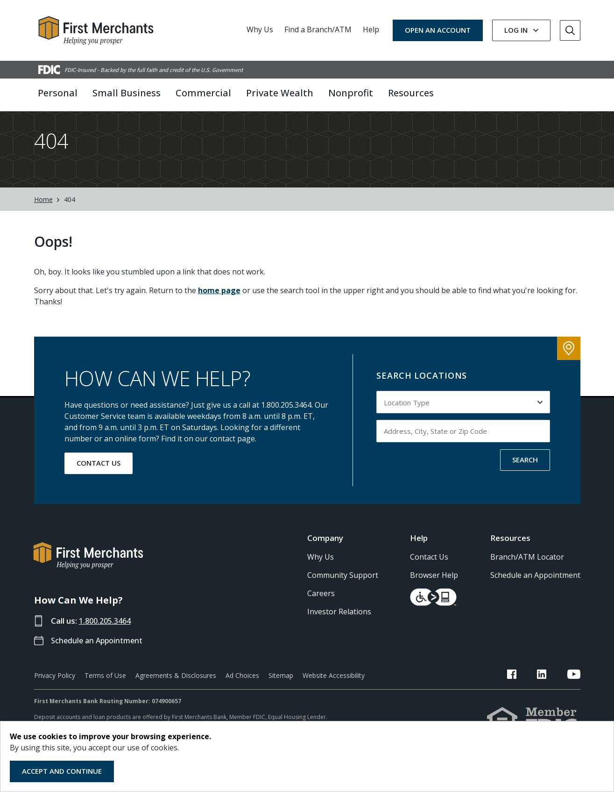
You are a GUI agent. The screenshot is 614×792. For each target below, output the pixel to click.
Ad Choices (242, 691)
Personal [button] (58, 92)
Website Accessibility (334, 691)
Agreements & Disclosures (175, 691)
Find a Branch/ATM (318, 29)
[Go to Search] (570, 30)
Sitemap (280, 691)
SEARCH (525, 476)
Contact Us (429, 573)
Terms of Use (105, 691)
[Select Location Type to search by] (463, 418)
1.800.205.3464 (107, 637)
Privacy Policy (54, 691)
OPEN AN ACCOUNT (438, 30)
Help (371, 29)
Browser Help (434, 591)
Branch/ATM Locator (527, 573)
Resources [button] (411, 92)
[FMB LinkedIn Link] (553, 692)
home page (219, 307)
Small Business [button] (126, 92)
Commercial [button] (203, 92)
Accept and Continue (62, 771)
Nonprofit (350, 92)
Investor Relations (339, 628)
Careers (321, 610)
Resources (510, 554)
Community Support (342, 591)
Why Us (260, 29)
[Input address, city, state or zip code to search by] (463, 447)
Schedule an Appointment (99, 656)
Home (43, 215)
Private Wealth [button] (279, 92)
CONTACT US (98, 479)
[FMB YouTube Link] (573, 692)
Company (325, 554)
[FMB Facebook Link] (534, 692)
